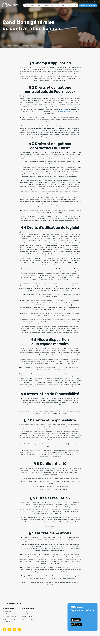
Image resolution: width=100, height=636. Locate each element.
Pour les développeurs (27, 614)
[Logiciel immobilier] (12, 45)
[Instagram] (9, 629)
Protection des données (9, 614)
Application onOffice (27, 616)
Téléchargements (26, 611)
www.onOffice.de (65, 111)
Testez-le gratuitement (88, 5)
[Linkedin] (14, 629)
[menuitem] (69, 1)
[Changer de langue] (95, 1)
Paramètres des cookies (9, 616)
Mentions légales (7, 611)
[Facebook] (4, 629)
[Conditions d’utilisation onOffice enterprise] (28, 45)
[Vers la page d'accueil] (10, 5)
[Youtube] (19, 629)
